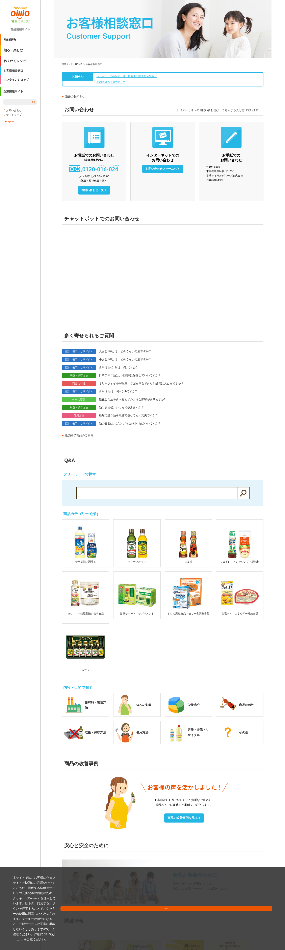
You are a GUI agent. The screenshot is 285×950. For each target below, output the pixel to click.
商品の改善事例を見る (182, 761)
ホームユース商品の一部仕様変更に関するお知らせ (127, 21)
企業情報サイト (15, 97)
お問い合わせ (14, 116)
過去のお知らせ (75, 42)
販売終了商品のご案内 (79, 379)
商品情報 (10, 41)
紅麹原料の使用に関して (110, 27)
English (9, 127)
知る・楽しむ (13, 51)
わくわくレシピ (15, 62)
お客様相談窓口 (15, 73)
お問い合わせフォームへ (160, 114)
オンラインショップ (18, 84)
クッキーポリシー (64, 939)
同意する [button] (263, 934)
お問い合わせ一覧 (92, 136)
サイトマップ (14, 120)
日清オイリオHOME (73, 9)
